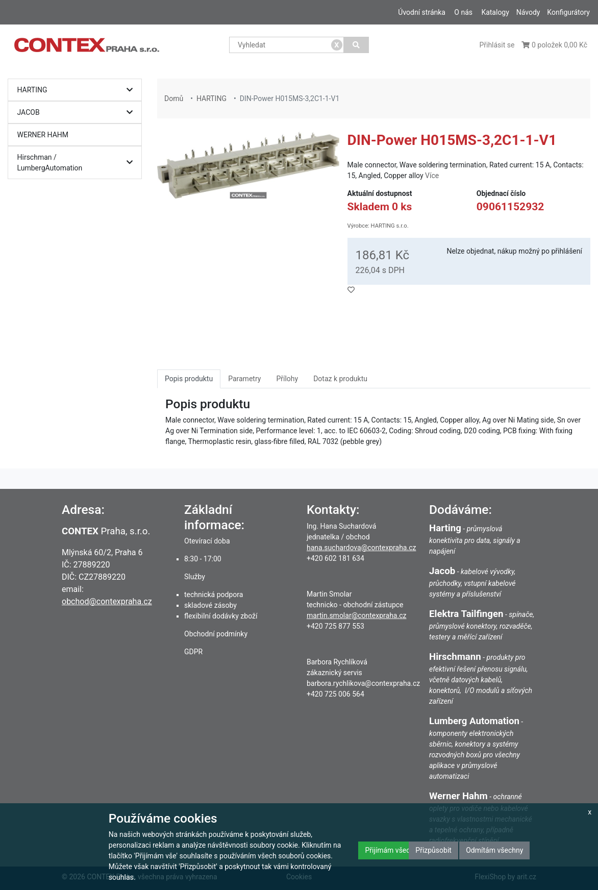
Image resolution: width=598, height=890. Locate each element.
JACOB (77, 112)
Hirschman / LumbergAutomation (77, 162)
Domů (173, 98)
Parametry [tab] (244, 379)
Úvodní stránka (421, 12)
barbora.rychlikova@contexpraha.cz (363, 683)
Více (432, 175)
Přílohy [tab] (287, 379)
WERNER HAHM (43, 135)
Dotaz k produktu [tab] (340, 379)
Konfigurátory (568, 12)
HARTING (77, 90)
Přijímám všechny (393, 850)
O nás (463, 12)
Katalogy (495, 12)
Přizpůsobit (433, 850)
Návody (528, 12)
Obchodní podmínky (215, 634)
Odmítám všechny (494, 850)
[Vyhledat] (356, 45)
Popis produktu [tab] (189, 379)
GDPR (193, 652)
